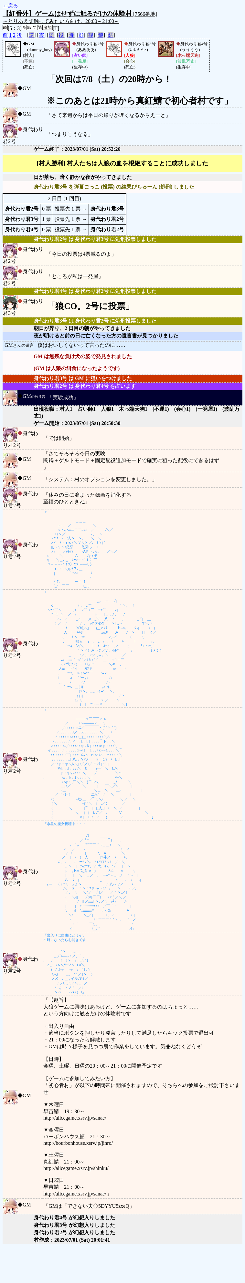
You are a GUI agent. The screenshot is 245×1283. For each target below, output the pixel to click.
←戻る (10, 5)
